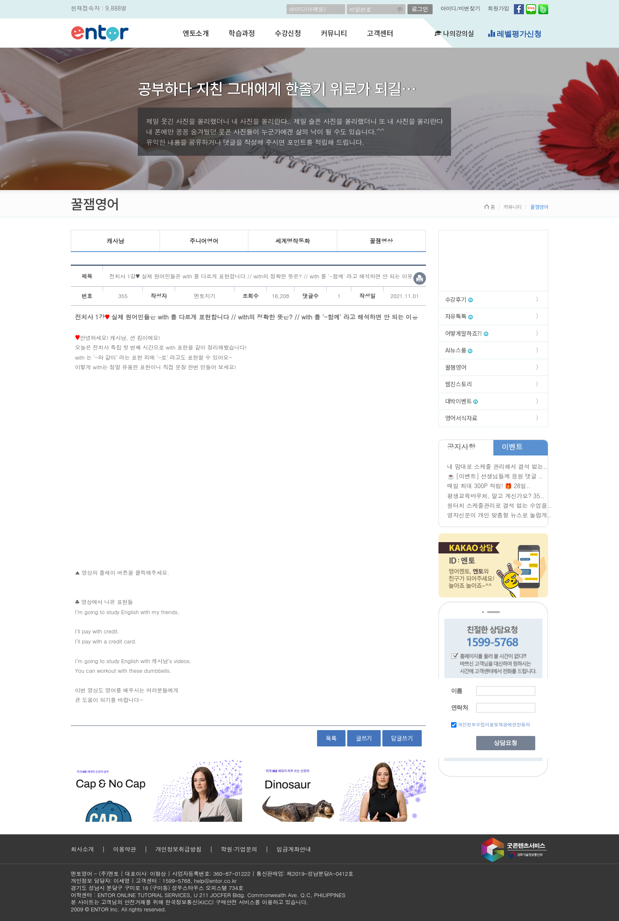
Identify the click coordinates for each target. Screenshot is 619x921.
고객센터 (380, 33)
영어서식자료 (461, 418)
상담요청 (505, 743)
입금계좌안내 (293, 849)
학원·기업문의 (239, 849)
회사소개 (82, 849)
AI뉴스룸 (459, 350)
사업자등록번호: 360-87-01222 (211, 873)
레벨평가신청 (514, 33)
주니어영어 (203, 241)
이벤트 (512, 447)
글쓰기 (364, 738)
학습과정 (242, 33)
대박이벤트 (461, 401)
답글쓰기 (402, 738)
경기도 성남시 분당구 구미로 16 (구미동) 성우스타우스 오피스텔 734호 (157, 888)
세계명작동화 (292, 241)
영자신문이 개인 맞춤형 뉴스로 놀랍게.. (499, 515)
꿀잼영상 (381, 241)
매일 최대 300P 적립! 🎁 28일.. (489, 485)
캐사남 (115, 241)
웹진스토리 (458, 384)
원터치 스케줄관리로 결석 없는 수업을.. (499, 505)
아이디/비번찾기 (460, 8)
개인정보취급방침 (178, 849)
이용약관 (124, 849)
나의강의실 (454, 33)
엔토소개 (196, 33)
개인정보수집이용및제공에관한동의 (494, 724)
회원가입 (498, 8)
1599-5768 (176, 881)
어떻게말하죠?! (466, 333)
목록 (331, 738)
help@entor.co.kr (215, 881)
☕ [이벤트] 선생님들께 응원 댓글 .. (495, 476)
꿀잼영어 (456, 367)
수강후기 (459, 299)
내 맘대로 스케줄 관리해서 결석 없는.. (497, 466)
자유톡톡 (459, 316)
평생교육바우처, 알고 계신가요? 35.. (495, 495)
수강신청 (288, 33)
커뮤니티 (334, 33)
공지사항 (461, 447)
